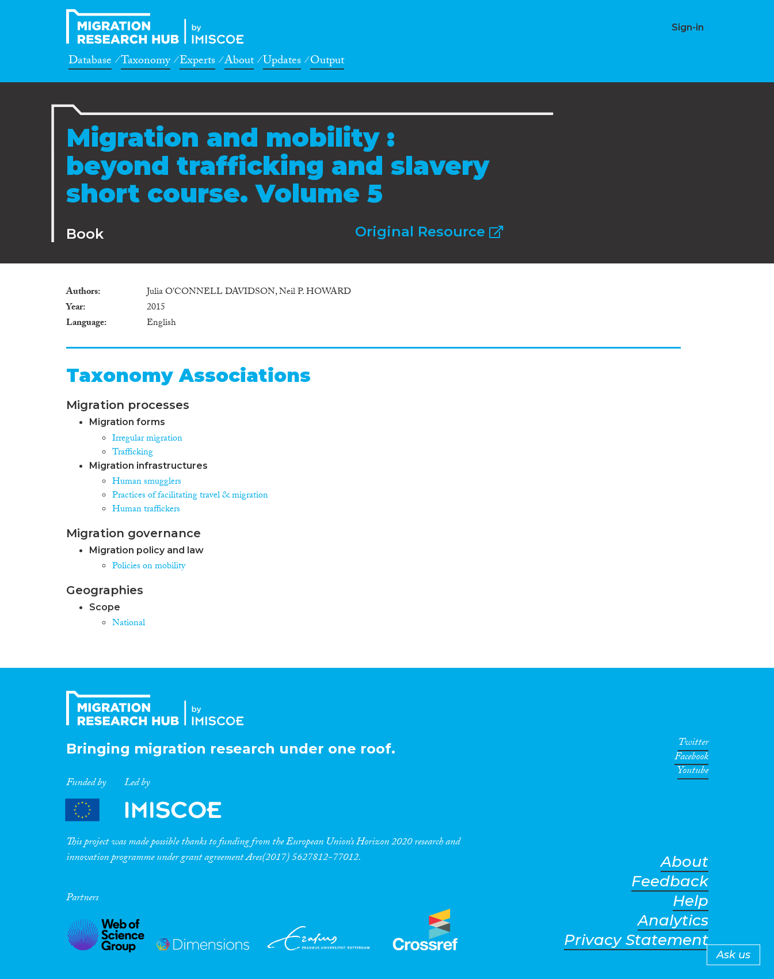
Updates (282, 62)
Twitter (693, 744)
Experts (197, 62)
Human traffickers (146, 510)
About (239, 62)
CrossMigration (158, 26)
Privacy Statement (636, 940)
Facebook (691, 759)
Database (90, 62)
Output (327, 62)
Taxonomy (145, 62)
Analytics (673, 921)
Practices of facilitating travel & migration (190, 496)
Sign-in (688, 27)
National (128, 624)
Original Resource (429, 231)
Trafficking (132, 453)
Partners (153, 810)
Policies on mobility (148, 567)
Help (690, 901)
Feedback (669, 881)
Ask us (733, 955)
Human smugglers (146, 482)
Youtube (692, 772)
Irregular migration (147, 439)
